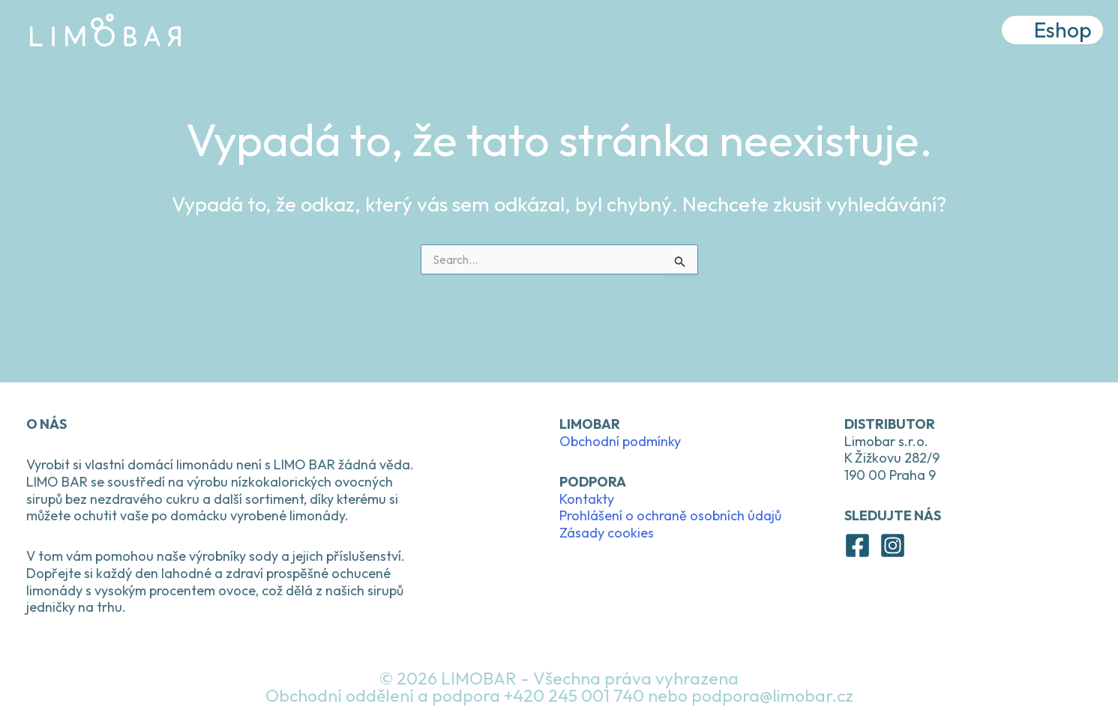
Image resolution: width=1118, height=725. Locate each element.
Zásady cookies (606, 532)
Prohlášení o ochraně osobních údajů (670, 515)
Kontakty (586, 499)
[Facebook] (857, 545)
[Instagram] (893, 545)
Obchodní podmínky (620, 441)
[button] (1052, 32)
